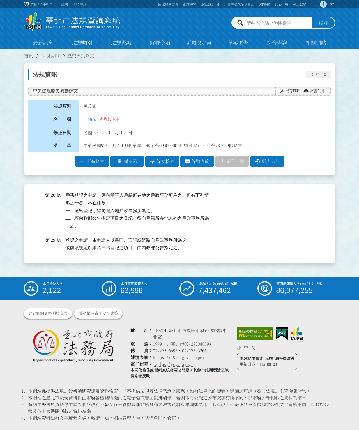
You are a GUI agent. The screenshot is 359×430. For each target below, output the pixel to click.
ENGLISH (207, 4)
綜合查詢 (277, 43)
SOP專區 (264, 4)
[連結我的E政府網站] (282, 333)
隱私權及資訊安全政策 (98, 314)
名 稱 (62, 119)
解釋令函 (160, 43)
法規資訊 (50, 56)
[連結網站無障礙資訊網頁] (255, 333)
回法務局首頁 (168, 4)
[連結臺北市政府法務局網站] (73, 345)
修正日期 (62, 132)
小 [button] (315, 4)
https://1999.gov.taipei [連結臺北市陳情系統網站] (178, 357)
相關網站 (316, 43)
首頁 (28, 56)
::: (3, 52)
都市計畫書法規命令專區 (235, 4)
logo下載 (281, 4)
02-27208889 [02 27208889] (196, 344)
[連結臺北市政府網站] (296, 334)
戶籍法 (90, 119)
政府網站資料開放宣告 (48, 314)
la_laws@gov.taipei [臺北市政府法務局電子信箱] (173, 364)
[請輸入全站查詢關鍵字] (278, 23)
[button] (318, 75)
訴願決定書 (198, 43)
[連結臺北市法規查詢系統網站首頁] (72, 21)
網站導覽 (189, 4)
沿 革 (62, 146)
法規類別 (82, 43)
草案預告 (238, 43)
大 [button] (332, 4)
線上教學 (299, 4)
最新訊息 (43, 43)
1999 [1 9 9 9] (157, 344)
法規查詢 (121, 43)
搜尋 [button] (323, 23)
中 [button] (323, 4)
